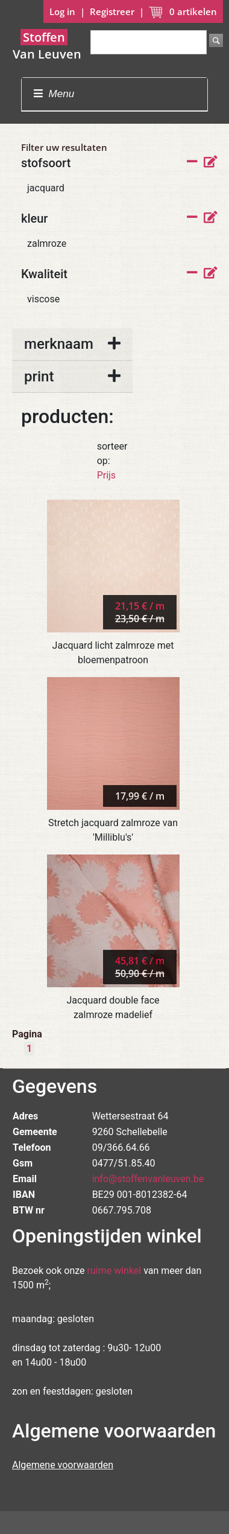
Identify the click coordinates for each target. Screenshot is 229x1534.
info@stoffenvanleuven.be (148, 1179)
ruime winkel (114, 1270)
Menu (54, 94)
